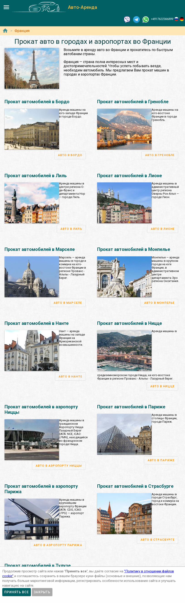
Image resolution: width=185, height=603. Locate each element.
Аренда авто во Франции (31, 504)
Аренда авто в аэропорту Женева (40, 563)
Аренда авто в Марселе (33, 520)
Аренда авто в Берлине (32, 466)
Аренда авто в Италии (96, 461)
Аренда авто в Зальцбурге (93, 525)
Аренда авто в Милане (99, 477)
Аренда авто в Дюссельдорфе (37, 488)
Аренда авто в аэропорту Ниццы (39, 525)
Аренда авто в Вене (89, 509)
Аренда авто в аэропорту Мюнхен (40, 477)
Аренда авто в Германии (31, 461)
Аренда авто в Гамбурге (33, 493)
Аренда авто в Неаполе (100, 493)
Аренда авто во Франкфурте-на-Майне (43, 482)
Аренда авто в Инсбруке (92, 530)
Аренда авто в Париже (32, 509)
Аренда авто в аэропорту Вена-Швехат (102, 514)
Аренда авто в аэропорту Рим (104, 472)
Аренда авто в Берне (31, 552)
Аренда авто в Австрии (89, 504)
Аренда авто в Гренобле (33, 530)
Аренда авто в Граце (89, 536)
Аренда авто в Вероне (99, 488)
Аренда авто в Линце (90, 520)
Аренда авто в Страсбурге (34, 536)
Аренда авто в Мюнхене (33, 472)
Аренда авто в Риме (97, 466)
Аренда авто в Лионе (31, 514)
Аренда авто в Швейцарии (32, 547)
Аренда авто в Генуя (98, 482)
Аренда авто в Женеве (32, 557)
